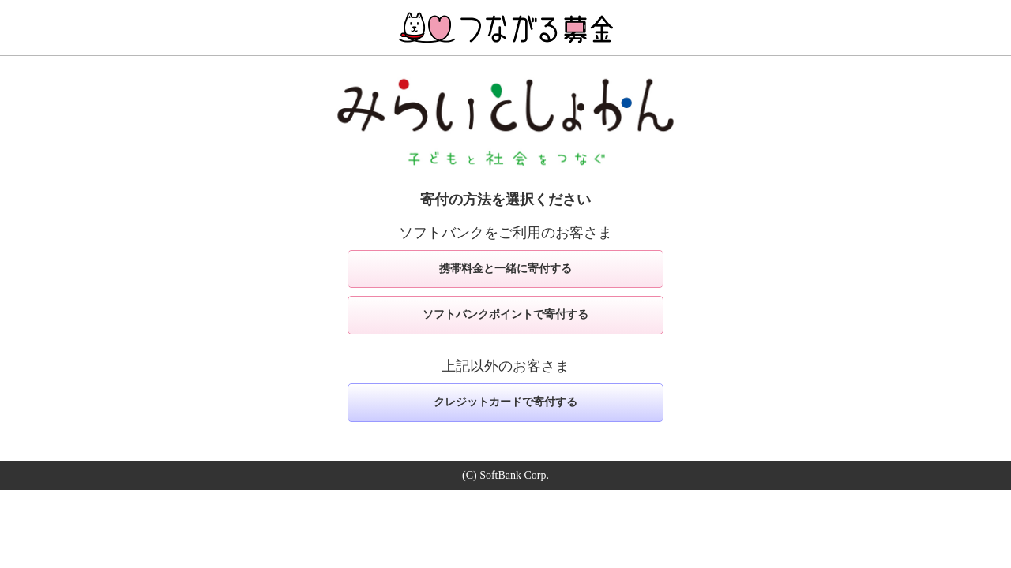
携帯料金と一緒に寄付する (505, 269)
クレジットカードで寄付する (505, 402)
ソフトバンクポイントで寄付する (505, 314)
